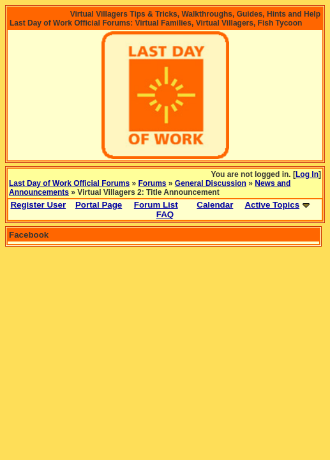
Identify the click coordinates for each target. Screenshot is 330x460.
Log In (307, 174)
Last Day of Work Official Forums (69, 183)
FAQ (165, 214)
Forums (153, 183)
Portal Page (98, 205)
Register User (38, 205)
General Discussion (210, 183)
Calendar (215, 205)
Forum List (156, 205)
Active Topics (271, 205)
